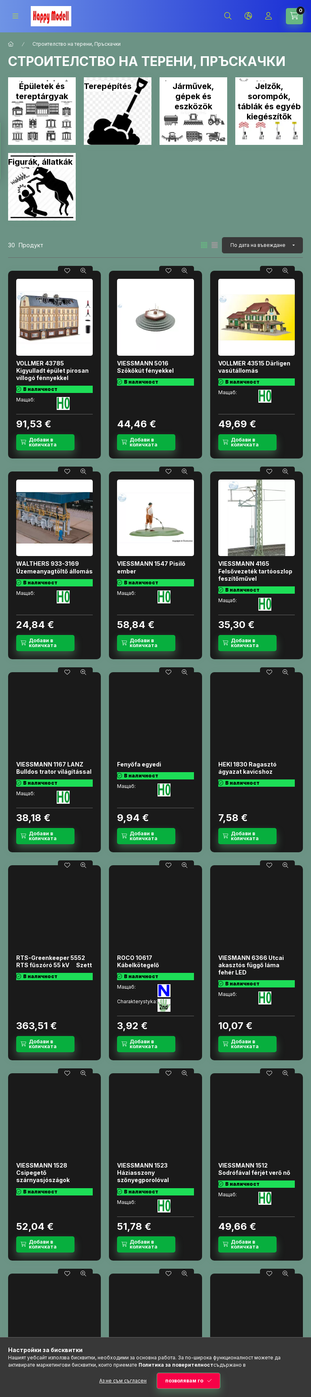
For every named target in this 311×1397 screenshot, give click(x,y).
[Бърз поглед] (83, 271)
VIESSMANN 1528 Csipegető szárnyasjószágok (43, 1172)
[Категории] (15, 15)
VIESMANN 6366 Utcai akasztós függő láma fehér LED (251, 965)
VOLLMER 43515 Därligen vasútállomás (254, 367)
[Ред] (262, 245)
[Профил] (268, 16)
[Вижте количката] (294, 16)
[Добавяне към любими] (67, 271)
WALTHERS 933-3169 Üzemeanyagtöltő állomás (54, 567)
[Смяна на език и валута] (248, 16)
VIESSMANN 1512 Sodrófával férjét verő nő (254, 1169)
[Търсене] (228, 16)
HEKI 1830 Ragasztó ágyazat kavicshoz (247, 768)
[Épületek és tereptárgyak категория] (42, 111)
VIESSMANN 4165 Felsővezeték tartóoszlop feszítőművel (255, 571)
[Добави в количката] (45, 442)
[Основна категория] (11, 44)
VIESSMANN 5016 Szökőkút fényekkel (145, 367)
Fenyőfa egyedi (139, 764)
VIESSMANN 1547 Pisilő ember (151, 567)
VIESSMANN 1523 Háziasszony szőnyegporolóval (143, 1172)
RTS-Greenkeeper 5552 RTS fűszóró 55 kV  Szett (54, 961)
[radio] (214, 245)
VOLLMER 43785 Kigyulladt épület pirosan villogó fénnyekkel (52, 370)
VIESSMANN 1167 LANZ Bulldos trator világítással (54, 768)
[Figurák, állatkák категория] (42, 187)
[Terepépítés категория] (117, 111)
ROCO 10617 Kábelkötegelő (138, 961)
